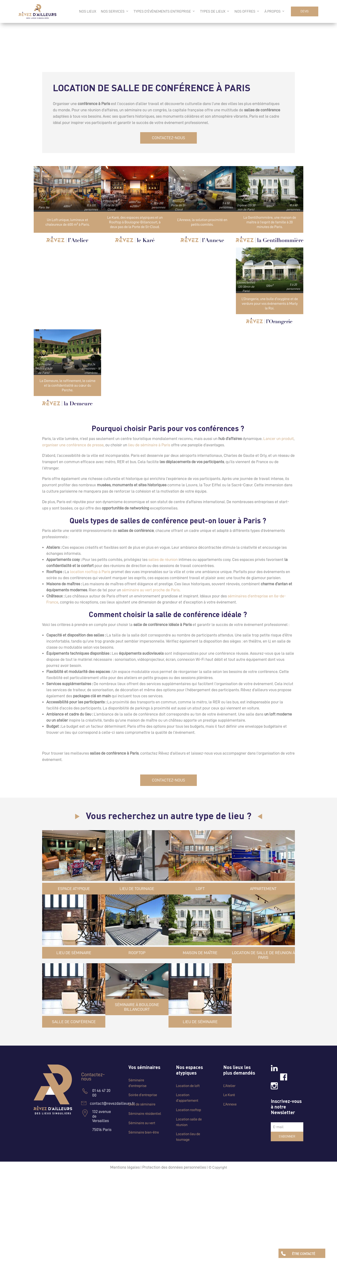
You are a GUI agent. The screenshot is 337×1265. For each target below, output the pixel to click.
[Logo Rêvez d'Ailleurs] (37, 11)
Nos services (115, 11)
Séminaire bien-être (143, 1132)
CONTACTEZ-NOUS (168, 138)
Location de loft (188, 1086)
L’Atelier (229, 1086)
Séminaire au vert (141, 1123)
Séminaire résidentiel (144, 1114)
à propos (274, 11)
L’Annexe (230, 1104)
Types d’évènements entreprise (164, 11)
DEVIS (304, 11)
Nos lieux (87, 11)
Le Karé (229, 1095)
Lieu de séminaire (141, 1104)
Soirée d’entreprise (142, 1095)
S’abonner (287, 1136)
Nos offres (247, 11)
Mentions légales (125, 1167)
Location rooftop (188, 1110)
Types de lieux (215, 11)
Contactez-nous (93, 1076)
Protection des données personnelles (174, 1167)
